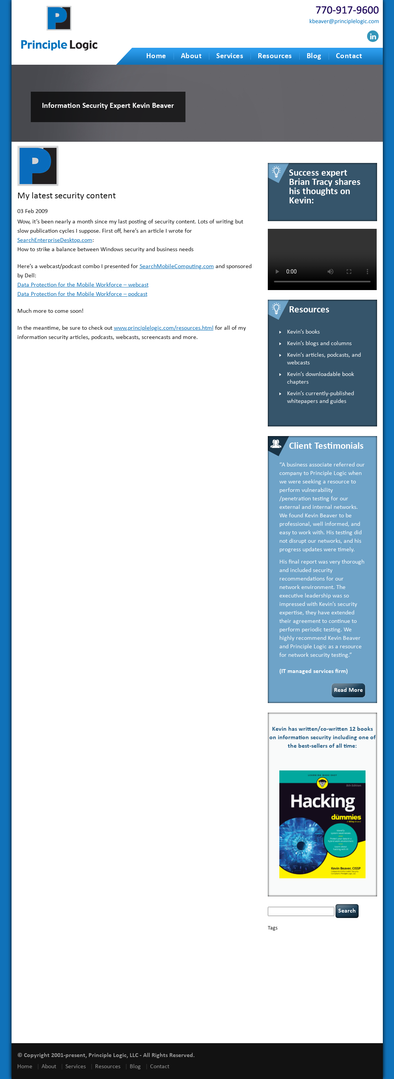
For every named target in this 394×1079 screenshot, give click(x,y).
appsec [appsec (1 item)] (280, 938)
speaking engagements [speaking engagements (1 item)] (287, 1005)
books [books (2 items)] (322, 938)
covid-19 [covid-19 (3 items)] (301, 951)
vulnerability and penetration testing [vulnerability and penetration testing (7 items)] (321, 1016)
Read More (348, 690)
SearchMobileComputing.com (177, 266)
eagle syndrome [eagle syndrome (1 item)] (321, 957)
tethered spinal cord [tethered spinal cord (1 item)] (324, 1005)
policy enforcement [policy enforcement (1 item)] (326, 985)
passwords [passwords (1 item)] (299, 985)
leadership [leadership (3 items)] (303, 978)
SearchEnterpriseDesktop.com (54, 240)
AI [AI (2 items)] (270, 938)
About (191, 56)
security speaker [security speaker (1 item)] (313, 999)
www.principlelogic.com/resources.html (164, 328)
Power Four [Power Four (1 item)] (354, 985)
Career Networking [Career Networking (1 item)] (347, 938)
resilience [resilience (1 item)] (291, 992)
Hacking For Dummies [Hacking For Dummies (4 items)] (300, 964)
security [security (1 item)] (336, 992)
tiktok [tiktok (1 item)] (349, 1005)
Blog (314, 56)
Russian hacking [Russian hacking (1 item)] (314, 992)
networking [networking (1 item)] (354, 979)
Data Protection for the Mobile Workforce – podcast (82, 294)
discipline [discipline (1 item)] (298, 957)
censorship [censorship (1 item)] (294, 945)
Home (156, 56)
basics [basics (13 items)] (300, 936)
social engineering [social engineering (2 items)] (348, 999)
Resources (275, 56)
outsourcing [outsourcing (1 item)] (278, 985)
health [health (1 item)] (338, 965)
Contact (349, 56)
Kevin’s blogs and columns (319, 344)
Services (229, 56)
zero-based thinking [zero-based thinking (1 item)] (324, 1029)
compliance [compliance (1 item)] (356, 945)
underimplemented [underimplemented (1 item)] (309, 1013)
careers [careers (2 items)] (276, 945)
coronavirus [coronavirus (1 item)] (278, 952)
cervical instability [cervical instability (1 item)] (321, 945)
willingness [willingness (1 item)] (296, 1029)
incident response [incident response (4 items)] (324, 971)
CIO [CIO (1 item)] (342, 945)
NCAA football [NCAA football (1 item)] (330, 979)
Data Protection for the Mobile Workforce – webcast (83, 285)
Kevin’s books (303, 332)
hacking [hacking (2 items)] (345, 957)
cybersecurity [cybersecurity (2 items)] (329, 951)
